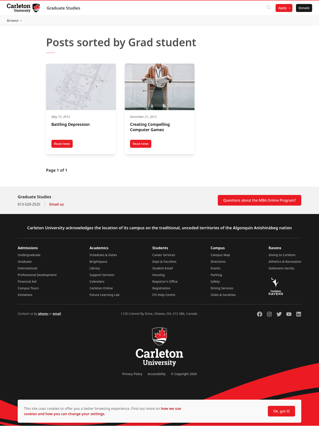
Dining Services (222, 290)
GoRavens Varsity (281, 270)
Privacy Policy (132, 376)
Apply (282, 8)
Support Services (101, 277)
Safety (215, 284)
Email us (56, 206)
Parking (216, 277)
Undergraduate (29, 257)
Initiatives (25, 297)
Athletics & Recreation (285, 264)
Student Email (162, 270)
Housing (158, 277)
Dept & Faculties (164, 264)
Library (94, 270)
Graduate (25, 264)
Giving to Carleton (282, 257)
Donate (303, 8)
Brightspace (98, 264)
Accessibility (156, 376)
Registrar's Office (165, 284)
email (57, 316)
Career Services (163, 257)
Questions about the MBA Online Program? (259, 202)
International (27, 270)
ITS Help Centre (163, 297)
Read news (63, 147)
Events (215, 270)
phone (43, 316)
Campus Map (220, 257)
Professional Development (37, 277)
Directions (218, 264)
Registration (161, 290)
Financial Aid (27, 284)
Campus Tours (28, 290)
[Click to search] (268, 8)
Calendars (96, 284)
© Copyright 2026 (184, 376)
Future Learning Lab (104, 297)
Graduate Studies (63, 8)
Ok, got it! (281, 411)
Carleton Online (101, 290)
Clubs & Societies (223, 297)
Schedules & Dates (103, 257)
